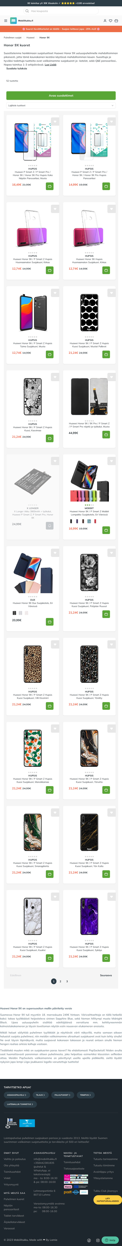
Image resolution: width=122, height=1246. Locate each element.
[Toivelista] (110, 21)
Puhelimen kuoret (14, 1199)
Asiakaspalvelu (17, 1095)
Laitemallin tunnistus (20, 1104)
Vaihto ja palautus (15, 1159)
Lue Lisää (50, 64)
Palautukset (63, 1095)
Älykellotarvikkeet (14, 1222)
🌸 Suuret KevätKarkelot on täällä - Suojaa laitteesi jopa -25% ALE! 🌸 (61, 29)
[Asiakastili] (105, 21)
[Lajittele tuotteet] (61, 105)
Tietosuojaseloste (74, 1168)
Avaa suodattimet (61, 95)
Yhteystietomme (103, 1178)
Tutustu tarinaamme (105, 1159)
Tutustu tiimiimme (104, 1165)
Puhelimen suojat (12, 37)
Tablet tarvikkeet (14, 1215)
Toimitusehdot (12, 1171)
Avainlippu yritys (103, 1171)
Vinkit (7, 1178)
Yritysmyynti (11, 1184)
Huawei (30, 37)
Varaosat (9, 1228)
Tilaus (40, 1095)
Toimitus (85, 1095)
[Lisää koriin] (49, 186)
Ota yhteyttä (11, 1165)
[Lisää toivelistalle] (55, 121)
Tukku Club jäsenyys (105, 1190)
